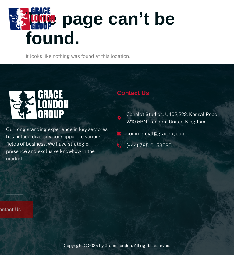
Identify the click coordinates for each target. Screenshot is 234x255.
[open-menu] (221, 18)
